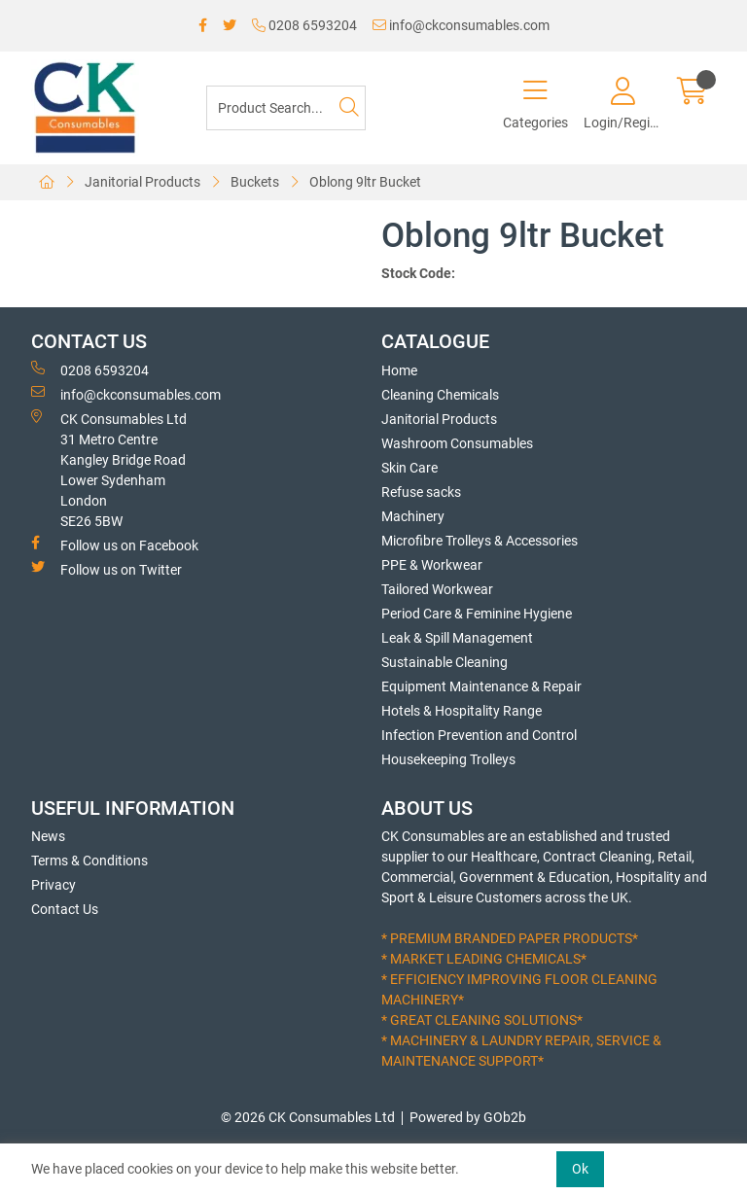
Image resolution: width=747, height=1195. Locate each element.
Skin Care (409, 467)
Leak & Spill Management (457, 638)
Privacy (53, 885)
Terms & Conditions (89, 860)
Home (399, 370)
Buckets (255, 182)
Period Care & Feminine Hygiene (476, 613)
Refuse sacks (421, 492)
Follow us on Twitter (106, 569)
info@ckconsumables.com (461, 25)
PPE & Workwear (431, 565)
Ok (580, 1169)
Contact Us (64, 909)
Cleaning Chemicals (440, 395)
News (48, 836)
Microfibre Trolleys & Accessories (479, 540)
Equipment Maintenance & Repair (481, 686)
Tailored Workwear (437, 589)
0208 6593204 (304, 25)
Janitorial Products (142, 182)
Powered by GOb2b (467, 1117)
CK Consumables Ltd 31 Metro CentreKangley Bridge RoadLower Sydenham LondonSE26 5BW (109, 469)
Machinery (413, 516)
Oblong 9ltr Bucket (365, 182)
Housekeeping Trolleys (448, 759)
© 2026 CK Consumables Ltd (308, 1117)
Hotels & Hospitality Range (461, 711)
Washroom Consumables (457, 443)
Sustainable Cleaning (444, 662)
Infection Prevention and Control (479, 735)
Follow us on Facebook (114, 544)
